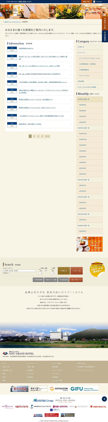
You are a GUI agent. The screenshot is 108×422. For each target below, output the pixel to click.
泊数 (46, 268)
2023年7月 (82, 202)
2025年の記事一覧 (83, 128)
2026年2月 (82, 122)
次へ (47, 136)
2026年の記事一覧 (83, 99)
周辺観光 (30, 377)
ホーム (4, 363)
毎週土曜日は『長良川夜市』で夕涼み (30, 124)
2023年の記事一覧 (83, 197)
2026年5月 (82, 110)
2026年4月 (82, 116)
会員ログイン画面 (51, 279)
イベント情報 (56, 363)
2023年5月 (82, 208)
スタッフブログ (57, 370)
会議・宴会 (30, 367)
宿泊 (4, 373)
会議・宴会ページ (76, 279)
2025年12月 (83, 133)
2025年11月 (83, 139)
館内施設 (30, 370)
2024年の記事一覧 (83, 180)
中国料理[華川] (84, 70)
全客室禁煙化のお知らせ (26, 48)
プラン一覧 (77, 271)
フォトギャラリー (32, 380)
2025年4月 (82, 168)
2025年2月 (82, 174)
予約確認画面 (64, 279)
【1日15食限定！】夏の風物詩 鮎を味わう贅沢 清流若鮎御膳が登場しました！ (43, 82)
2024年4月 (82, 191)
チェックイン (9, 268)
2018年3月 (82, 231)
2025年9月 (82, 145)
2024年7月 (82, 185)
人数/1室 (42, 269)
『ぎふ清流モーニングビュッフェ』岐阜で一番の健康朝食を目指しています (41, 116)
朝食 (4, 380)
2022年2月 (82, 220)
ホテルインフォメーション (85, 370)
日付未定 (5, 273)
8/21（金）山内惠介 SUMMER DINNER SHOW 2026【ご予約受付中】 (40, 74)
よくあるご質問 (57, 380)
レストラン (81, 52)
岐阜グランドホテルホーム (13, 22)
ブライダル (55, 373)
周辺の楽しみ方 (7, 370)
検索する (64, 270)
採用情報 (55, 377)
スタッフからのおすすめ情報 (87, 87)
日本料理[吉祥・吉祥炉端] (87, 64)
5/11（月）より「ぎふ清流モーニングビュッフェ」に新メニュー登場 (39, 66)
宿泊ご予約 (6, 367)
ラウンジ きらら (84, 75)
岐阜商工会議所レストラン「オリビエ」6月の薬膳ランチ (36, 99)
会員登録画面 (39, 279)
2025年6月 (82, 156)
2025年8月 (82, 151)
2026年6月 (82, 105)
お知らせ (81, 47)
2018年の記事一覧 (83, 225)
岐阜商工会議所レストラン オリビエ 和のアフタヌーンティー (37, 107)
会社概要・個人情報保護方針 (86, 367)
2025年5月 (82, 162)
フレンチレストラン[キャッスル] (89, 58)
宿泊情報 (81, 81)
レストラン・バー (32, 363)
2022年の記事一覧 (83, 214)
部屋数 (53, 269)
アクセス (30, 373)
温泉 (4, 377)
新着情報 (55, 367)
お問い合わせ (81, 363)
